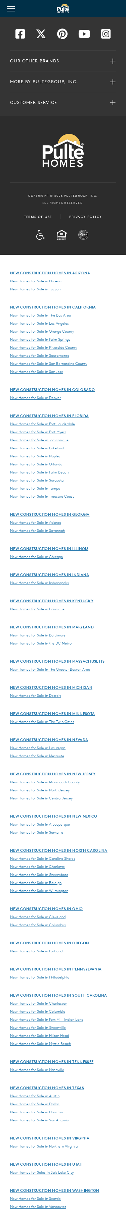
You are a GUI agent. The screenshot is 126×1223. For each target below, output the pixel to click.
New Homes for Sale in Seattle (35, 1198)
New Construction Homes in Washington (54, 1190)
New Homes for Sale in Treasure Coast (42, 496)
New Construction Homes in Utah (46, 1164)
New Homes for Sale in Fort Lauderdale (42, 424)
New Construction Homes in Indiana (49, 574)
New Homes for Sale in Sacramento (39, 355)
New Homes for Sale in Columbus (38, 925)
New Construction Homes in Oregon (49, 942)
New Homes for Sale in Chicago (36, 556)
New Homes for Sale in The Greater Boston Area (50, 669)
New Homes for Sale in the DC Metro (41, 643)
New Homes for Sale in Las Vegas (38, 747)
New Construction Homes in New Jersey (53, 773)
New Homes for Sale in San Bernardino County (48, 363)
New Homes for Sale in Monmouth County (45, 782)
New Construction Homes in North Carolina (59, 850)
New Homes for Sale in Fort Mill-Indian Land (46, 1019)
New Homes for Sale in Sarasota (37, 480)
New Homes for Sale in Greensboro (39, 874)
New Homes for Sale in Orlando (36, 464)
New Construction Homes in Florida (49, 415)
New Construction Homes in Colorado (52, 389)
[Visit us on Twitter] (41, 36)
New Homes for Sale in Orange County (42, 331)
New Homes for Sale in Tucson (35, 289)
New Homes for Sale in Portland (36, 951)
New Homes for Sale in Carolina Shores (42, 858)
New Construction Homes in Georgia (50, 514)
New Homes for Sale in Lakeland (37, 448)
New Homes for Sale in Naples (35, 456)
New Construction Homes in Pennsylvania (55, 968)
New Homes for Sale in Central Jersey (41, 798)
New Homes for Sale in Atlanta (35, 522)
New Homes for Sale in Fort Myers (38, 432)
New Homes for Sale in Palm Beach (39, 472)
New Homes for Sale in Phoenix (36, 281)
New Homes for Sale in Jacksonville (39, 440)
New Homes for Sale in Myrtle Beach (40, 1043)
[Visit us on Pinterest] (62, 36)
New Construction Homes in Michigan (51, 687)
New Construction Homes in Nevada (49, 739)
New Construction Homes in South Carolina (58, 995)
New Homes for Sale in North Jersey (40, 790)
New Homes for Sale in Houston (36, 1112)
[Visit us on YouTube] (84, 36)
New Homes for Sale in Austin (34, 1096)
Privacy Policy (85, 216)
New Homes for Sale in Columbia (37, 1011)
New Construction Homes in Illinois (49, 548)
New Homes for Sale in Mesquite (37, 756)
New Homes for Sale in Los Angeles (39, 323)
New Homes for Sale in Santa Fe (36, 832)
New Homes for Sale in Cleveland (38, 916)
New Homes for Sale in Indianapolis (39, 582)
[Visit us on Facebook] (20, 36)
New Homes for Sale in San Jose (36, 371)
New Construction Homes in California (53, 307)
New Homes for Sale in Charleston (38, 1003)
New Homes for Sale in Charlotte (37, 866)
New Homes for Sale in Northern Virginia (44, 1146)
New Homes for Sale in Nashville (37, 1069)
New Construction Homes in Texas (47, 1087)
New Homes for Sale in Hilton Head (39, 1035)
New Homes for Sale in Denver (35, 397)
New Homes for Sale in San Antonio (39, 1120)
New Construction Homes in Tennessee (51, 1061)
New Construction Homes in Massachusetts (57, 661)
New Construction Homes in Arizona (50, 272)
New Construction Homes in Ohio (46, 908)
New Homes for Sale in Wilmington (39, 890)
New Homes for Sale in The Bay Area (40, 315)
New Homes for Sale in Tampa (35, 488)
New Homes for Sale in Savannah (37, 530)
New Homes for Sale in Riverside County (43, 347)
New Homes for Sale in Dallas (34, 1104)
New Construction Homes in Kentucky (51, 600)
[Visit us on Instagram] (106, 36)
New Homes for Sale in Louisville (37, 609)
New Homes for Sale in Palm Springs (40, 339)
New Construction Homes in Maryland (52, 626)
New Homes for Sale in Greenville (38, 1027)
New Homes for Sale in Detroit (35, 695)
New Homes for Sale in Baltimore (38, 635)
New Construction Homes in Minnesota (52, 713)
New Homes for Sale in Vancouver (38, 1206)
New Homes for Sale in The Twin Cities (42, 721)
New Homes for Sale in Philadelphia (39, 977)
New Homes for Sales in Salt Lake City (42, 1172)
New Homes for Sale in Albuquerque (40, 824)
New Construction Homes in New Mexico (53, 816)
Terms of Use (38, 216)
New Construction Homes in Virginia (49, 1138)
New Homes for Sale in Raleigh (35, 882)
